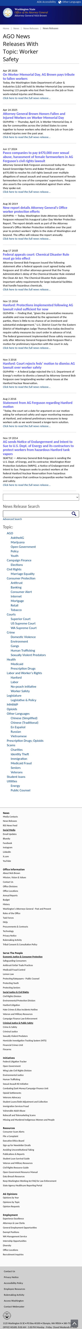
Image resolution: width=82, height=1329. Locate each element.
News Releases (31, 28)
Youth (15, 556)
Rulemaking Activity (12, 940)
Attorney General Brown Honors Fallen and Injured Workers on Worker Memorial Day (34, 116)
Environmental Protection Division (19, 1000)
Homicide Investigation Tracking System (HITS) (24, 1040)
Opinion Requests (11, 1206)
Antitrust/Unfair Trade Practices (18, 965)
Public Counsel (20, 790)
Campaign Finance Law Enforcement (20, 1018)
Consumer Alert (21, 592)
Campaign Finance (19, 560)
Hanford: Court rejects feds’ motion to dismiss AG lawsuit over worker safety (39, 365)
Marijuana (18, 542)
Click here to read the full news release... (27, 98)
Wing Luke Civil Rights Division (17, 1070)
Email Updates (10, 834)
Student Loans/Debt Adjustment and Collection (25, 1102)
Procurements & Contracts (15, 926)
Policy (15, 551)
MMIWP (12, 705)
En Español (18, 727)
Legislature (14, 696)
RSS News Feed (10, 825)
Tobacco (16, 610)
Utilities (12, 781)
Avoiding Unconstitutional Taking (18, 1150)
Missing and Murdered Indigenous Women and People (28, 1120)
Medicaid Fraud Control (14, 970)
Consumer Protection (21, 578)
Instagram (7, 847)
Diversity (7, 1245)
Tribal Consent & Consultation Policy (20, 944)
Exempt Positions (11, 1232)
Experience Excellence (13, 1218)
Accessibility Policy (13, 1283)
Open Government (23, 547)
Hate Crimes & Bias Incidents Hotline (20, 1009)
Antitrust (17, 583)
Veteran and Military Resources (18, 1014)
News (16, 28)
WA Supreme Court (24, 628)
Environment (19, 641)
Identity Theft (20, 754)
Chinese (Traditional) (24, 723)
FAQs (5, 922)
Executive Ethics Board (13, 1141)
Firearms (7, 1049)
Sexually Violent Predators (28, 655)
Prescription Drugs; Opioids (25, 741)
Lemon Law (8, 974)
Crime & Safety (10, 1027)
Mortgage (17, 601)
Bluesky (6, 838)
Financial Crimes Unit (13, 1045)
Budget (6, 900)
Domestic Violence (23, 637)
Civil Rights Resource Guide (16, 1167)
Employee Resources (14, 1288)
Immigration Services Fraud (16, 1106)
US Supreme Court (23, 623)
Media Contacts (10, 816)
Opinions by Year (11, 1197)
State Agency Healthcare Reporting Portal (22, 1185)
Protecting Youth (11, 983)
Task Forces (8, 918)
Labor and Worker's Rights (24, 673)
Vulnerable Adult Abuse (14, 1111)
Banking (16, 587)
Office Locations (10, 891)
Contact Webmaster (14, 1306)
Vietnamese (19, 736)
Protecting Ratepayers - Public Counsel (21, 978)
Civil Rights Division (12, 996)
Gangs (15, 646)
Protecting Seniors (11, 987)
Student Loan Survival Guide (16, 1158)
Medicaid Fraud (21, 763)
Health (11, 659)
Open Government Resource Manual (20, 1172)
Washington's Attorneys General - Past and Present (27, 909)
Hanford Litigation (11, 1005)
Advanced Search (12, 519)
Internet (16, 596)
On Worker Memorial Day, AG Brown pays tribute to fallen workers (39, 76)
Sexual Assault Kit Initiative (15, 1084)
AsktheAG (17, 538)
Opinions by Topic (11, 1202)
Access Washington (14, 1300)
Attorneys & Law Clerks (14, 1223)
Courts (11, 614)
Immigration (19, 759)
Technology (8, 931)
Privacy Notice (9, 935)
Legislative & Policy (23, 700)
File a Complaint (10, 1136)
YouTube (7, 861)
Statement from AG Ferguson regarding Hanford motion (37, 405)
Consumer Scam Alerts (13, 1132)
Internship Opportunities (14, 1241)
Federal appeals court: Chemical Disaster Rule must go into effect (36, 256)
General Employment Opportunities (20, 1227)
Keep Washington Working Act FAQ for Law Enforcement (29, 1181)
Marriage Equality (23, 574)
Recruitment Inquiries (13, 1254)
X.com (6, 856)
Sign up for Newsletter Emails (17, 1145)
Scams (11, 745)
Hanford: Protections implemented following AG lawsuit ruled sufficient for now (38, 307)
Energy (15, 786)
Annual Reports (10, 895)
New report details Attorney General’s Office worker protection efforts (35, 209)
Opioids (12, 709)
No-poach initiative (23, 686)
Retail (14, 605)
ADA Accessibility (46, 2)
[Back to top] (74, 1323)
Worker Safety (20, 691)
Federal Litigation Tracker (15, 1061)
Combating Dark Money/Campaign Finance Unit (25, 1088)
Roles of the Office (11, 913)
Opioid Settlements (12, 1093)
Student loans (16, 777)
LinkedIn (7, 852)
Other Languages (69, 2)
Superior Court (20, 619)
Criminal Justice (10, 1031)
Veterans (16, 772)
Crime (11, 632)
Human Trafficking (23, 650)
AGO (10, 533)
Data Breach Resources (14, 1176)
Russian (16, 732)
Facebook (7, 843)
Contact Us (8, 882)
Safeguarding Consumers (14, 961)
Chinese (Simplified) (24, 718)
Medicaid (17, 664)
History (6, 904)
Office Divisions (10, 886)
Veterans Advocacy (12, 1097)
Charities (17, 750)
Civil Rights (14, 569)
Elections (17, 565)
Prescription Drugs (23, 668)
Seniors (15, 768)
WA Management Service (15, 1236)
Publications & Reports (13, 1154)
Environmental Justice (13, 1075)
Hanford (16, 677)
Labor (14, 682)
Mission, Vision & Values (14, 877)
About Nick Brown (11, 873)
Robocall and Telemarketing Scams (19, 1115)
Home (6, 28)
